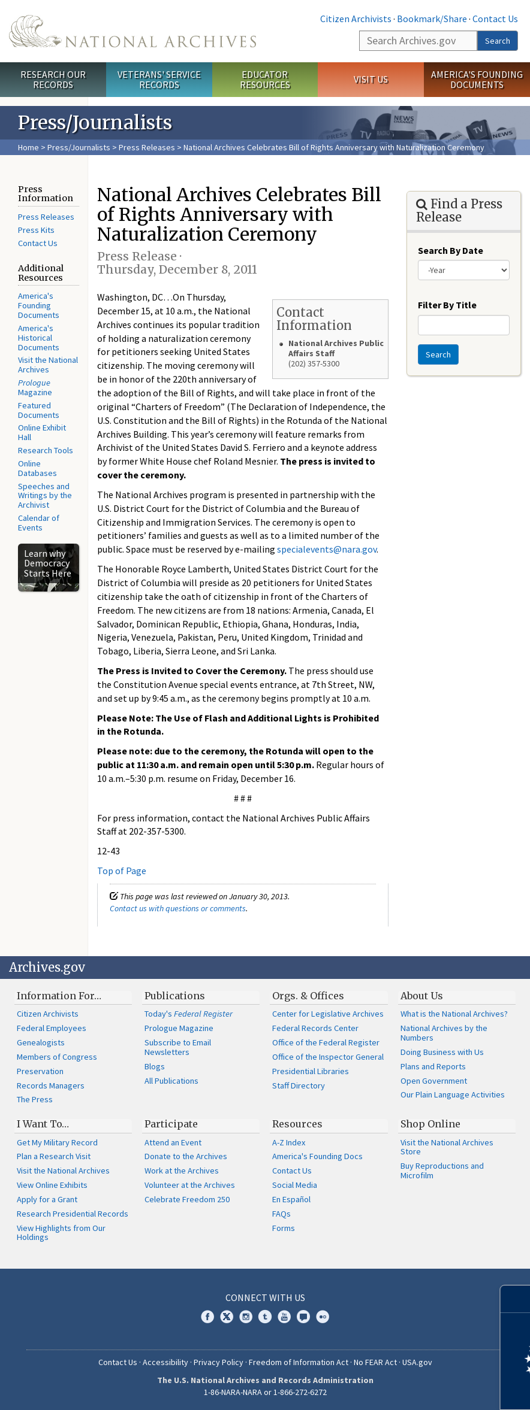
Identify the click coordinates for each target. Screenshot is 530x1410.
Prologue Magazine (178, 1028)
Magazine (35, 387)
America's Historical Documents (38, 338)
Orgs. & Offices (308, 996)
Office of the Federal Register (326, 1042)
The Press (35, 1099)
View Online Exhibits (52, 1184)
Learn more (423, 1388)
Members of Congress (57, 1056)
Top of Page (121, 871)
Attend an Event (172, 1142)
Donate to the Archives (185, 1156)
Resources (297, 1124)
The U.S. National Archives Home (132, 31)
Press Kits (36, 230)
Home (28, 147)
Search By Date (450, 250)
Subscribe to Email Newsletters (177, 1047)
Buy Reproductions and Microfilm (442, 1170)
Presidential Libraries (310, 1071)
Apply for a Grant (47, 1199)
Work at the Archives (181, 1170)
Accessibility (165, 1362)
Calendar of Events (38, 523)
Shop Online (430, 1124)
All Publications (171, 1080)
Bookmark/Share (432, 19)
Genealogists (41, 1042)
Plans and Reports (433, 1066)
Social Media (294, 1184)
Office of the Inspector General (328, 1056)
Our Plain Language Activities (452, 1094)
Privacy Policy (218, 1362)
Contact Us (495, 19)
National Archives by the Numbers (443, 1033)
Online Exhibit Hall (42, 432)
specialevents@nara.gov (327, 549)
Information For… (59, 996)
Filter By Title (447, 305)
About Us (421, 996)
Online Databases (37, 468)
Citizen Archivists (356, 19)
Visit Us (371, 79)
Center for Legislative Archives (328, 1013)
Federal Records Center (315, 1028)
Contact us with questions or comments (178, 908)
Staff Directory (298, 1085)
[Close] (515, 1298)
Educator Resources (265, 79)
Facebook (207, 1316)
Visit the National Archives (48, 364)
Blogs (154, 1066)
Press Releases (147, 147)
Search (497, 40)
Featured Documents (38, 410)
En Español (291, 1199)
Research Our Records (53, 79)
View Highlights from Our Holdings (61, 1233)
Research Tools (45, 450)
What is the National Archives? (454, 1013)
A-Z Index (288, 1142)
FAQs (281, 1213)
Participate (171, 1124)
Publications (174, 996)
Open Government (433, 1080)
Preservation (40, 1071)
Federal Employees (51, 1028)
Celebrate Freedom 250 (187, 1199)
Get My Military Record (57, 1142)
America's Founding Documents (477, 79)
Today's (188, 1013)
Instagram (246, 1316)
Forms (283, 1228)
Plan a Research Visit (54, 1156)
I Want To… (43, 1124)
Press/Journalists (78, 147)
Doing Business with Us (442, 1052)
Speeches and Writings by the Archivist (45, 496)
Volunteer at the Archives (189, 1184)
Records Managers (51, 1085)
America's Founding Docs (317, 1156)
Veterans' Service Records (159, 79)
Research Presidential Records (72, 1213)
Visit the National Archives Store (446, 1147)
